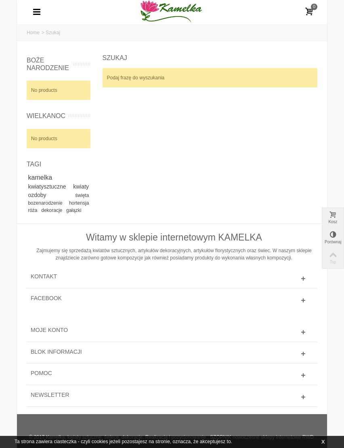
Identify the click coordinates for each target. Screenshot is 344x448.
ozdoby (50, 195)
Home (33, 32)
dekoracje (52, 210)
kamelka (40, 177)
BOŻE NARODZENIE (48, 64)
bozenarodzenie (47, 203)
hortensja (79, 203)
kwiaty (81, 186)
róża (33, 210)
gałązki (73, 210)
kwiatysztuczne (49, 186)
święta (82, 195)
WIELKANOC (46, 115)
